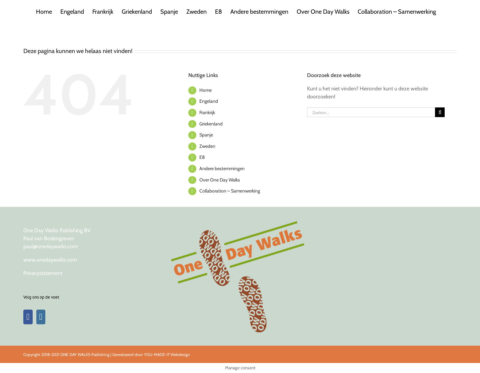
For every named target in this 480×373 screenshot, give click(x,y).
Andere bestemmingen (222, 168)
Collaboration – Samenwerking (229, 191)
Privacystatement (42, 273)
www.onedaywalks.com (50, 260)
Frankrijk (207, 112)
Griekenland (211, 124)
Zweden (207, 146)
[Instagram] (41, 317)
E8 (202, 157)
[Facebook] (28, 317)
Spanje (206, 135)
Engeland (208, 101)
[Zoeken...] (371, 112)
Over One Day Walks (219, 180)
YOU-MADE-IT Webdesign (167, 354)
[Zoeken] (440, 112)
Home (205, 90)
